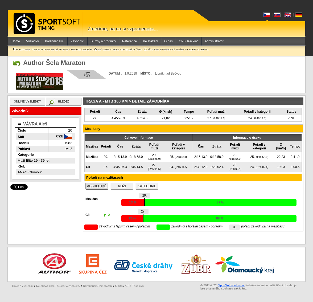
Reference (129, 41)
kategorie (147, 186)
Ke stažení (150, 41)
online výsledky (27, 101)
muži (122, 186)
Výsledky (32, 41)
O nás (168, 41)
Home (15, 41)
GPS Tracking (189, 41)
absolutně (97, 186)
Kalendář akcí (54, 41)
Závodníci (77, 41)
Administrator (214, 41)
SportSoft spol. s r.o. (231, 285)
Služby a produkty (103, 41)
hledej (63, 101)
